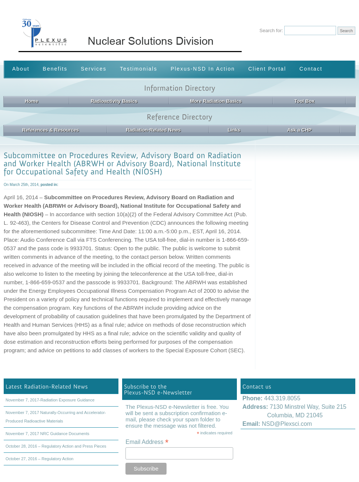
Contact (310, 69)
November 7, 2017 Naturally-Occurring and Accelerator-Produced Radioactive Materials (56, 416)
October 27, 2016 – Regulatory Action (39, 458)
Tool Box (304, 101)
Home (31, 101)
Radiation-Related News (153, 130)
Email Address (146, 442)
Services (94, 69)
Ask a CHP (299, 130)
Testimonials (138, 69)
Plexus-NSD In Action (203, 69)
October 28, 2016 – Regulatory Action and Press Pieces (56, 446)
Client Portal (267, 69)
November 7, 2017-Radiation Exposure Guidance (50, 400)
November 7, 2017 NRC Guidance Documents (47, 433)
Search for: (271, 30)
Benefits (55, 69)
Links (234, 130)
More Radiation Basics (216, 101)
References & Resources (50, 130)
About (21, 69)
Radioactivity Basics (114, 101)
